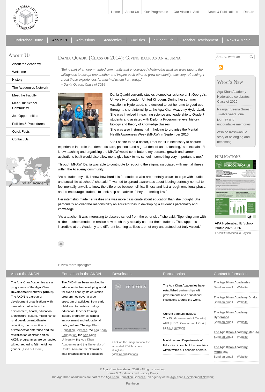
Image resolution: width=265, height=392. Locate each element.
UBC (174, 323)
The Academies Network (30, 87)
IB (170, 318)
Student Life (163, 40)
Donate (249, 12)
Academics (113, 40)
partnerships (187, 290)
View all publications (125, 354)
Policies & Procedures (28, 124)
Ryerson (179, 327)
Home (115, 12)
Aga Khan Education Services (125, 377)
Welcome (19, 72)
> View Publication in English (233, 233)
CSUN (167, 327)
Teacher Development (200, 40)
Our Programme (156, 12)
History (17, 79)
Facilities (138, 40)
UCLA (200, 323)
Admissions (85, 40)
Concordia (187, 323)
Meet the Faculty (24, 95)
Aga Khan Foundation (117, 369)
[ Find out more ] (32, 349)
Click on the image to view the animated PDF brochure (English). (131, 346)
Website (242, 287)
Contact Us (20, 139)
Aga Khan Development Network (192, 377)
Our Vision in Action (188, 12)
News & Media (239, 40)
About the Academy (26, 64)
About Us (132, 12)
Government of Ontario (189, 318)
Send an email (223, 287)
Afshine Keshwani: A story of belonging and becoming (233, 137)
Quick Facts (21, 131)
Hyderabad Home (28, 40)
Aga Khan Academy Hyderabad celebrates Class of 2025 (233, 96)
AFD (166, 323)
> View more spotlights (74, 265)
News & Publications (223, 12)
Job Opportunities (25, 116)
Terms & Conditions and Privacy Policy (132, 373)
